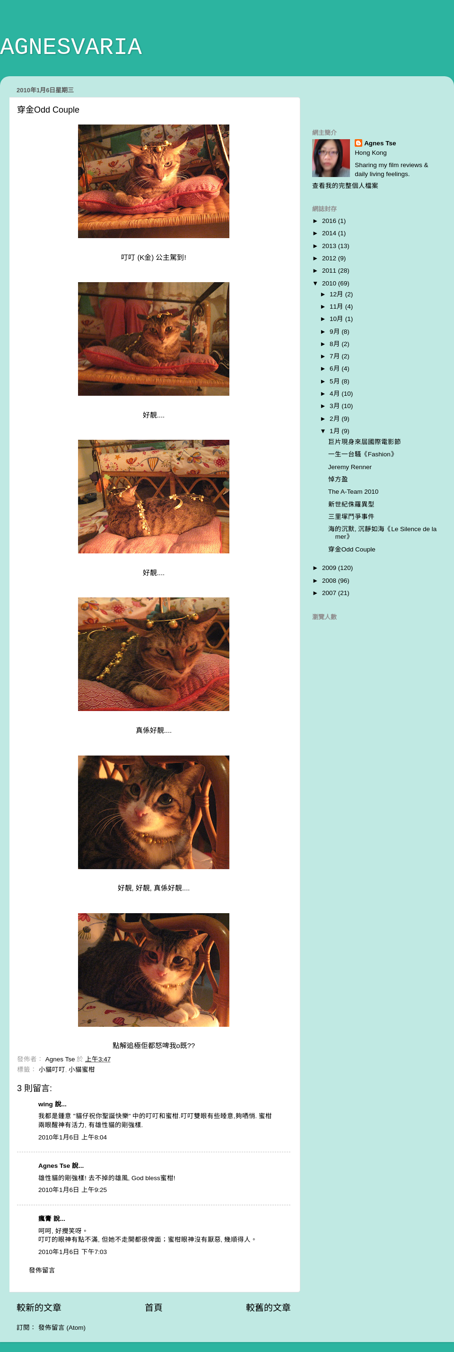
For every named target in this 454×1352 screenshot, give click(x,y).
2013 (330, 245)
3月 (335, 405)
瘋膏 (45, 1218)
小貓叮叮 (52, 1069)
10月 (337, 318)
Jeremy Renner (350, 467)
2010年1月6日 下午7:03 (72, 1251)
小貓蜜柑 (82, 1069)
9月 (335, 331)
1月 (335, 431)
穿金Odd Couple (351, 549)
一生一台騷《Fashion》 (362, 454)
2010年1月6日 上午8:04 (72, 1137)
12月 (337, 294)
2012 (330, 258)
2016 (330, 220)
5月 (335, 381)
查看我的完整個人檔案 (345, 185)
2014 (330, 233)
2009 (330, 567)
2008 (330, 580)
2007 (330, 592)
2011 (330, 270)
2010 (330, 283)
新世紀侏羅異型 (351, 504)
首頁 (154, 1308)
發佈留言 (42, 1270)
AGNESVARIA (71, 47)
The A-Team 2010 (353, 491)
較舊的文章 (268, 1308)
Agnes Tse (55, 1165)
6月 (335, 368)
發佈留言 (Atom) (62, 1327)
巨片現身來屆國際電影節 (364, 441)
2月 (335, 418)
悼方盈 (338, 479)
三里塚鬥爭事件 (351, 516)
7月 (335, 356)
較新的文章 (39, 1308)
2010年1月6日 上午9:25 (72, 1189)
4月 (335, 393)
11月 (337, 306)
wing (45, 1104)
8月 (335, 343)
